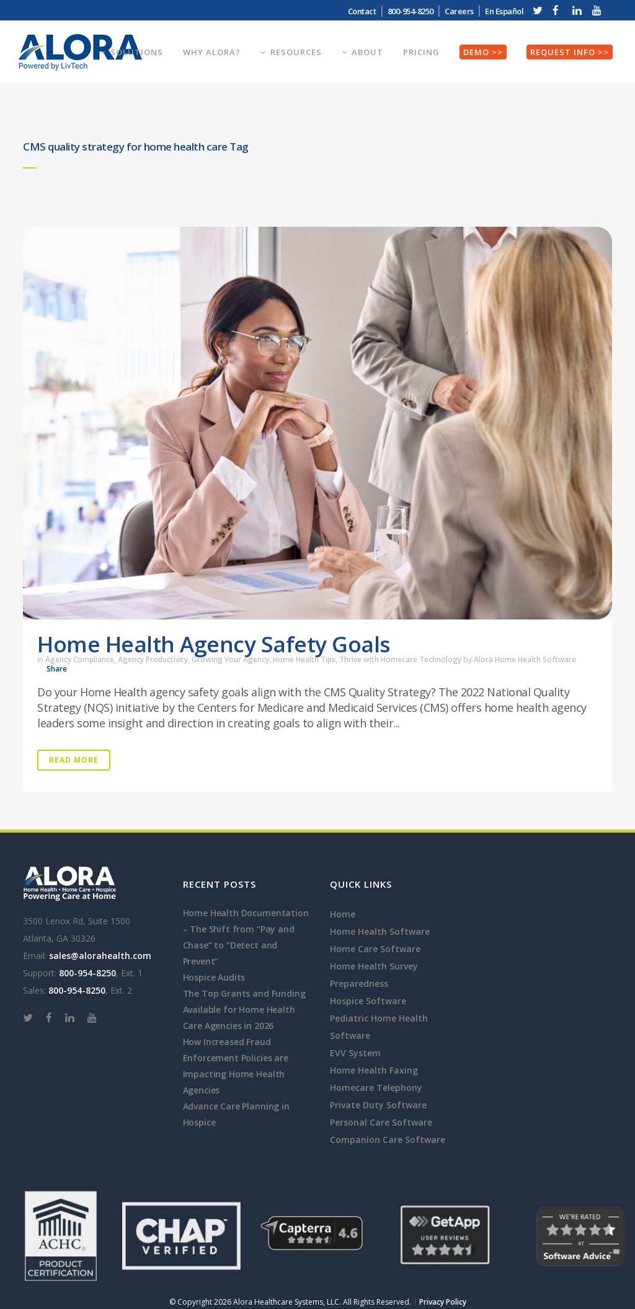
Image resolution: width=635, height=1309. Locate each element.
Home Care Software (375, 949)
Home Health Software (380, 931)
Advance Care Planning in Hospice (236, 1114)
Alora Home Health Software (525, 659)
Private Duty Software (378, 1105)
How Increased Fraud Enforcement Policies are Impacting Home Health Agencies (235, 1066)
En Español (504, 11)
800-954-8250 (410, 11)
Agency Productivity (153, 659)
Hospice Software (368, 1001)
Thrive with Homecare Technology (400, 659)
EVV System (355, 1053)
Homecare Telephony (376, 1087)
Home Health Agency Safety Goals (213, 644)
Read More (74, 760)
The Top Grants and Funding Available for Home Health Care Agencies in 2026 (244, 1009)
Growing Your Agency (230, 659)
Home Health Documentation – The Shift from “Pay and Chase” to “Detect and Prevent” (246, 937)
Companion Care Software (387, 1139)
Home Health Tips (304, 659)
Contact (362, 11)
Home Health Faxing (374, 1070)
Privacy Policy (442, 1302)
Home (342, 914)
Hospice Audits (214, 977)
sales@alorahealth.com (100, 955)
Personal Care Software (381, 1122)
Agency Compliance (79, 659)
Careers (459, 11)
